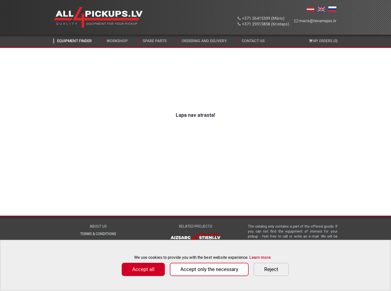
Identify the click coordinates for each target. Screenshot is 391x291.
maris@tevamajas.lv (315, 20)
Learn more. (260, 257)
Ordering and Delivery (204, 41)
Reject (271, 269)
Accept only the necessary (209, 269)
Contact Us (253, 41)
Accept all (143, 269)
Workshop (117, 41)
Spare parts (155, 41)
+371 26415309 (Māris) (261, 18)
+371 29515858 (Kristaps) (263, 24)
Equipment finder (74, 41)
